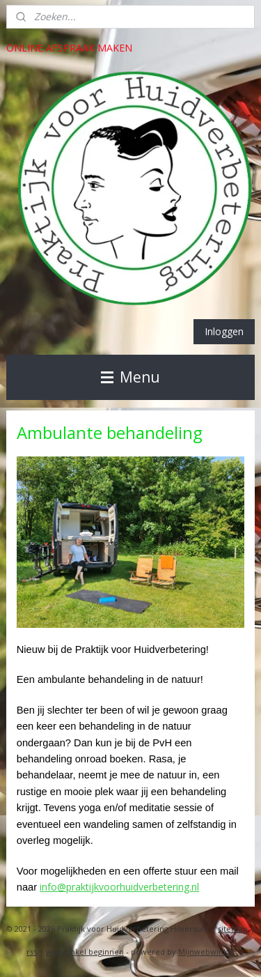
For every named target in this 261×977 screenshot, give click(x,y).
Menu (130, 377)
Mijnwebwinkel (206, 951)
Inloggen (224, 331)
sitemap (233, 928)
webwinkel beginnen (85, 951)
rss (31, 951)
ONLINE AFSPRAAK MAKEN (69, 47)
